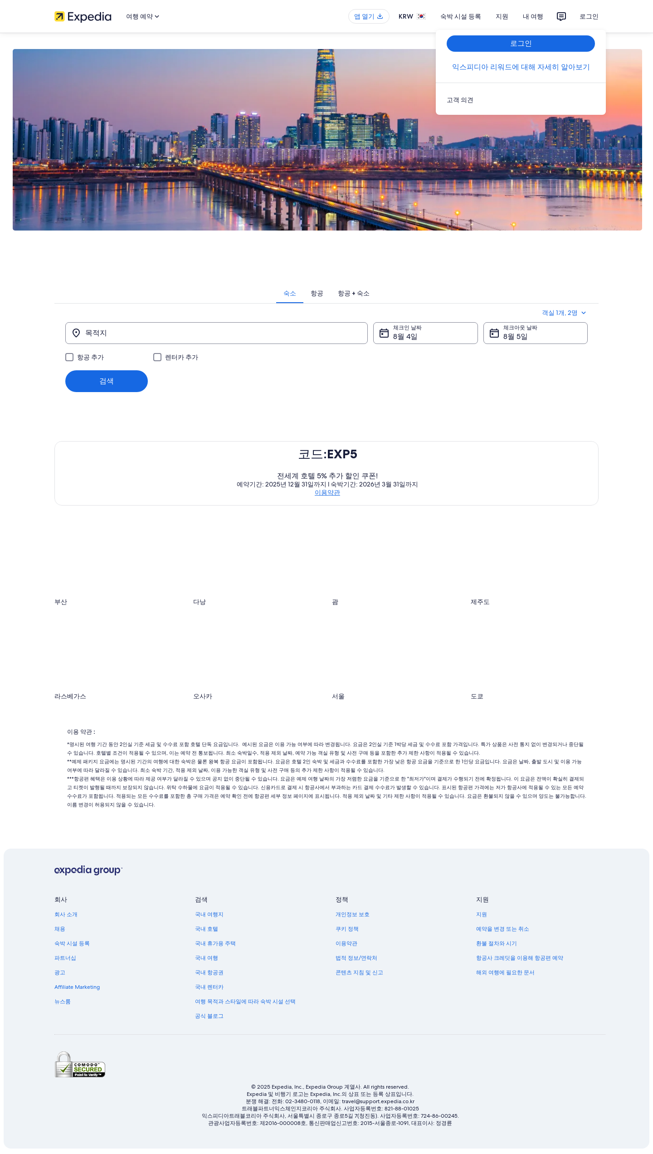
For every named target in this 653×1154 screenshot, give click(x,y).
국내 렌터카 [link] (209, 987)
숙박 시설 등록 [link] (72, 943)
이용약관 (327, 492)
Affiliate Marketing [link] (77, 987)
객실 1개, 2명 (565, 313)
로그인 (589, 16)
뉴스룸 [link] (62, 1001)
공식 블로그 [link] (209, 1016)
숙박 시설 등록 (460, 16)
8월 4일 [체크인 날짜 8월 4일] (405, 336)
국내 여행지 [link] (209, 914)
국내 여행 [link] (206, 958)
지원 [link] (481, 914)
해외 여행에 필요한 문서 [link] (505, 972)
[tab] (289, 293)
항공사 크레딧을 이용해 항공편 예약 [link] (519, 958)
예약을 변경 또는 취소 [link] (502, 929)
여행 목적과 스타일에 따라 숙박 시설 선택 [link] (245, 1001)
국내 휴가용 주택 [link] (215, 943)
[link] (521, 99)
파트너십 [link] (65, 958)
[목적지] (216, 333)
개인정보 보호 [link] (353, 914)
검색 (106, 381)
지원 (502, 16)
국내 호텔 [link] (206, 929)
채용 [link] (59, 929)
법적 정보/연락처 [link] (356, 958)
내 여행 (533, 16)
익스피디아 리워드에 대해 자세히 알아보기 (521, 67)
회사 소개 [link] (66, 914)
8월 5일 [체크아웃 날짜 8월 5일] (515, 336)
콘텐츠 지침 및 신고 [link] (359, 972)
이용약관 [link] (346, 943)
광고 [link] (59, 972)
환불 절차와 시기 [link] (496, 943)
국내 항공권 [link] (209, 972)
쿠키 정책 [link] (347, 929)
